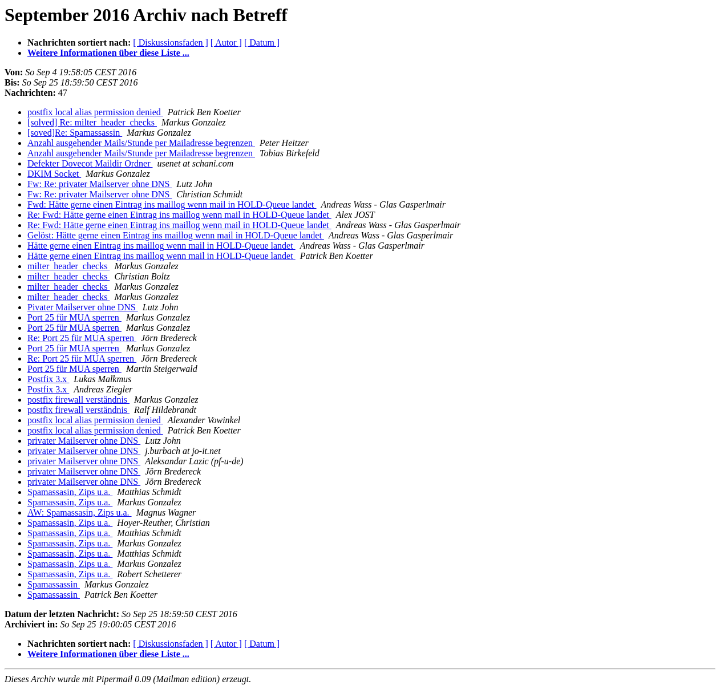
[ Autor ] (226, 42)
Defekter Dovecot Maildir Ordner (89, 163)
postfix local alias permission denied (95, 112)
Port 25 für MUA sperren (74, 317)
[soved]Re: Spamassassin (74, 132)
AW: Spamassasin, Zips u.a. (79, 512)
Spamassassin (53, 584)
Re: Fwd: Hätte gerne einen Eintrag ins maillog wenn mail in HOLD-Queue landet (179, 215)
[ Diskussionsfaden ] (170, 42)
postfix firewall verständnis (78, 399)
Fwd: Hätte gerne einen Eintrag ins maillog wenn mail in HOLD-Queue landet (172, 204)
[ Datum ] (262, 42)
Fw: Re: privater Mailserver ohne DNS (99, 184)
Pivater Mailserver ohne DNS (82, 307)
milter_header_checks (68, 266)
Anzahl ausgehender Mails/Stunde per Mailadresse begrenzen (141, 143)
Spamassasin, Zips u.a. (69, 492)
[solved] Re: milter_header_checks (92, 122)
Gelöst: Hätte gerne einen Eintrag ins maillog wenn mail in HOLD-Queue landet (175, 235)
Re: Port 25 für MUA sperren (81, 338)
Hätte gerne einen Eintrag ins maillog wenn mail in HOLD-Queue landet (161, 245)
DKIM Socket (54, 174)
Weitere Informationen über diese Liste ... (108, 53)
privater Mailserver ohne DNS (83, 440)
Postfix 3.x (48, 379)
